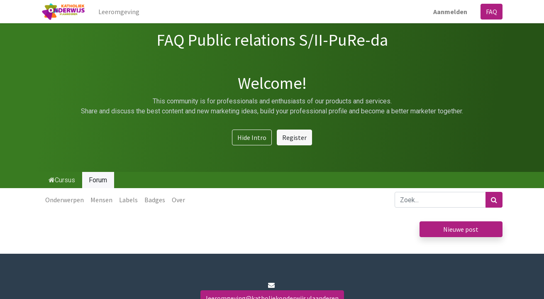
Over (178, 200)
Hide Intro (251, 137)
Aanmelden (450, 11)
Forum (98, 180)
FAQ (491, 11)
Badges (154, 200)
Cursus (62, 180)
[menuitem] (119, 11)
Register (294, 137)
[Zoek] (494, 200)
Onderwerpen (64, 200)
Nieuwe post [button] (460, 229)
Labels (128, 200)
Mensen (101, 200)
